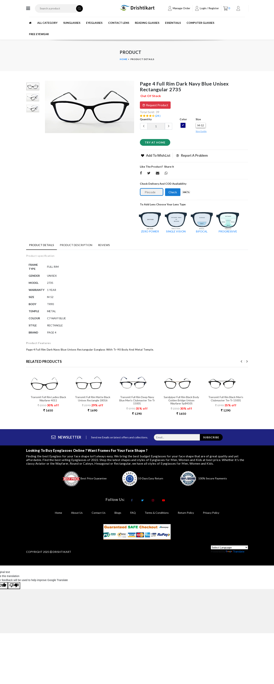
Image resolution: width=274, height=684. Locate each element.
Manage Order (179, 8)
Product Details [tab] (41, 245)
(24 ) (150, 115)
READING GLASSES (147, 22)
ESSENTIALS (173, 22)
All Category (47, 22)
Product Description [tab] (76, 245)
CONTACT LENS (118, 22)
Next (247, 363)
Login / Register (207, 8)
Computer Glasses (200, 22)
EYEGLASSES (94, 22)
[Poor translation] (14, 587)
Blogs (118, 514)
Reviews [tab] (104, 245)
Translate (235, 553)
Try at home (155, 142)
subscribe (211, 438)
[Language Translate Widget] (229, 549)
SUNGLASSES (71, 22)
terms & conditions (157, 514)
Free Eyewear (39, 34)
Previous (241, 363)
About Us (77, 514)
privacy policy (211, 514)
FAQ (133, 514)
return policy (186, 514)
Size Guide (201, 131)
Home (123, 59)
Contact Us (98, 514)
